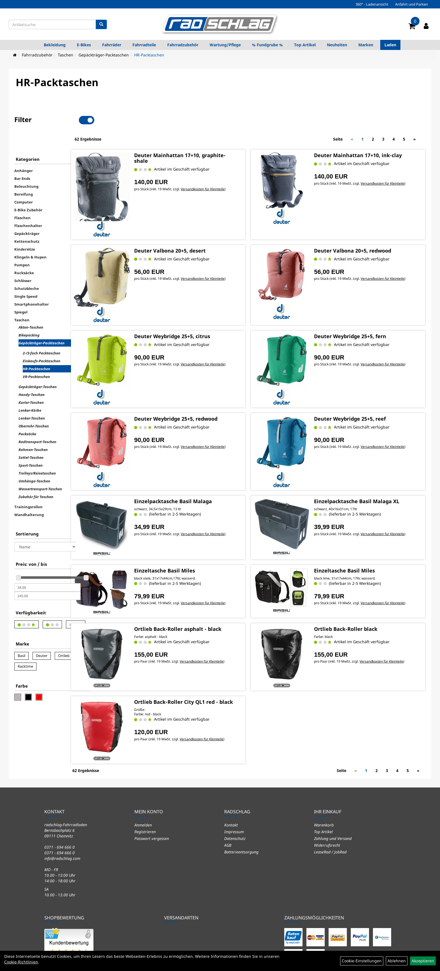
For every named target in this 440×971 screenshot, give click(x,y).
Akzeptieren (423, 960)
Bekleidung (55, 44)
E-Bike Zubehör (28, 190)
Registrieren (145, 775)
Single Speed (25, 277)
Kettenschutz (26, 222)
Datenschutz (235, 782)
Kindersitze (24, 230)
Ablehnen (397, 960)
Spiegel (20, 293)
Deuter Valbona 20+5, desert (193, 225)
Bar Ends (22, 159)
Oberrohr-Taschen (34, 406)
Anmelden (143, 769)
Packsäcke (27, 414)
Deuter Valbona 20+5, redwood (362, 225)
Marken (365, 44)
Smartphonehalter (31, 285)
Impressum (234, 775)
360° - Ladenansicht (372, 4)
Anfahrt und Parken (411, 4)
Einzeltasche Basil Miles (187, 527)
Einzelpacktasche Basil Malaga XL (366, 462)
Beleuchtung (26, 167)
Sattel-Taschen (31, 438)
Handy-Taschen (32, 375)
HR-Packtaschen (149, 55)
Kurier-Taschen (31, 383)
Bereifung (23, 175)
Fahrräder (111, 44)
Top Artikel (305, 44)
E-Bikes (84, 44)
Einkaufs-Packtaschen (41, 341)
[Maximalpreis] (47, 576)
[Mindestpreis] (47, 568)
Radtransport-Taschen (37, 422)
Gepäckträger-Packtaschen (104, 55)
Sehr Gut (69, 907)
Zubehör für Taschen (36, 477)
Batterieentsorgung (241, 796)
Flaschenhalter (28, 206)
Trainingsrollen (28, 487)
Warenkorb (324, 769)
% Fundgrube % (267, 44)
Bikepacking (29, 316)
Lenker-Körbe (30, 391)
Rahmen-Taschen (33, 430)
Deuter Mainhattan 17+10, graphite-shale (203, 138)
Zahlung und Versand (333, 782)
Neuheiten (337, 44)
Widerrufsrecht (327, 789)
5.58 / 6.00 (70, 916)
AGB (227, 789)
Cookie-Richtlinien (21, 962)
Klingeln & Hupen (30, 238)
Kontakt (231, 769)
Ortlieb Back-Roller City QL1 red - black (199, 653)
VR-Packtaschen (36, 357)
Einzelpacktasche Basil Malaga (196, 462)
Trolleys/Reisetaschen (37, 454)
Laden (390, 44)
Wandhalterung (29, 495)
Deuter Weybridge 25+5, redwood (199, 384)
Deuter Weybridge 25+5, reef (359, 384)
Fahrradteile (144, 44)
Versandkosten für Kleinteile (226, 169)
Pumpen (22, 245)
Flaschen (22, 198)
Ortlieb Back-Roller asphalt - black (201, 582)
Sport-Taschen (31, 446)
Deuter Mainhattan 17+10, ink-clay (367, 135)
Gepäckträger (27, 214)
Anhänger (23, 151)
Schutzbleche (26, 269)
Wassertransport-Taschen (40, 469)
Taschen (65, 55)
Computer (23, 183)
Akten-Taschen (31, 308)
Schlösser (22, 261)
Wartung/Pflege (225, 44)
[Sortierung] (45, 527)
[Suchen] (101, 24)
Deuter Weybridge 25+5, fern (360, 306)
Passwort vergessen (151, 782)
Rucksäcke (24, 253)
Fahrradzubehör (182, 44)
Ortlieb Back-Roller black (355, 582)
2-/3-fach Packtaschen (41, 333)
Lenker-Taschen (32, 399)
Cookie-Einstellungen (362, 960)
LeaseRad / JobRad (330, 796)
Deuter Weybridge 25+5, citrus (195, 306)
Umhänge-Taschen (34, 461)
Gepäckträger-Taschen (38, 367)
